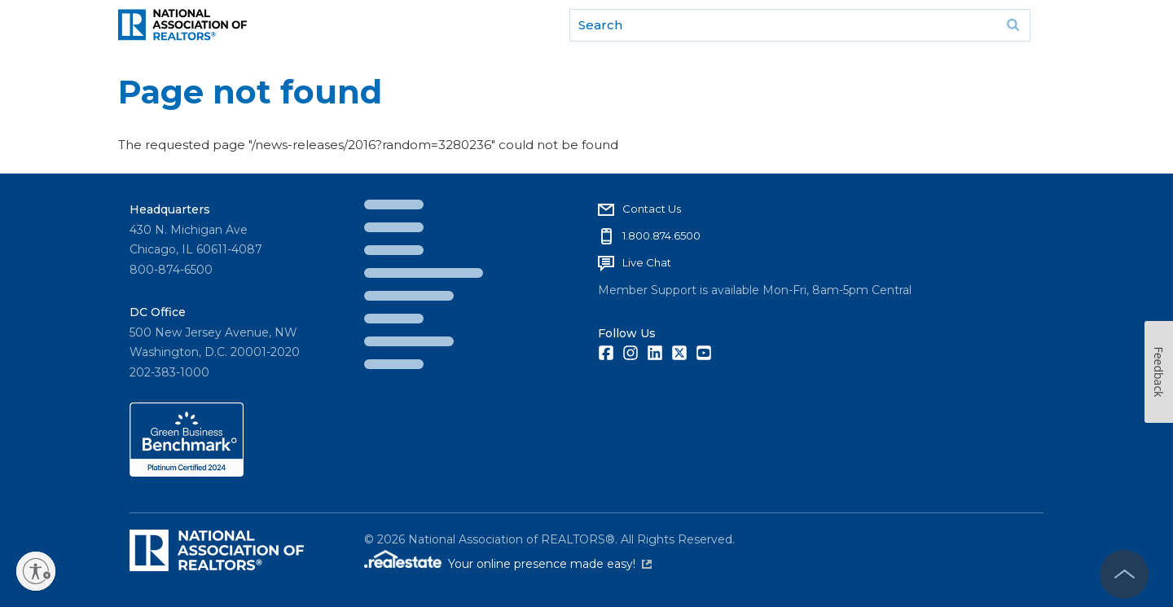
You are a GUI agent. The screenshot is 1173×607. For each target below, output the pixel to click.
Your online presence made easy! (550, 563)
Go (1012, 25)
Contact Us (651, 208)
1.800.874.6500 (661, 235)
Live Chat (646, 262)
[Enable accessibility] (35, 571)
